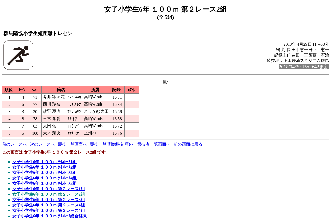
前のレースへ (14, 144)
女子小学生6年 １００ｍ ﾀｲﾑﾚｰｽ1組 (44, 162)
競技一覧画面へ (72, 144)
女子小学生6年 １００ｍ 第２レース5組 (48, 210)
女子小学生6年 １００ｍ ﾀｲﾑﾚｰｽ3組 (44, 172)
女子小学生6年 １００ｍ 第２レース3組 (48, 199)
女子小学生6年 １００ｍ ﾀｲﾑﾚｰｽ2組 (44, 167)
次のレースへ (42, 144)
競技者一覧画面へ (153, 144)
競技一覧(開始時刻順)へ (112, 144)
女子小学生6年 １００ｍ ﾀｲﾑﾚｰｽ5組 (44, 183)
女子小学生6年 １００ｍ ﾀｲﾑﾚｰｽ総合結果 (49, 216)
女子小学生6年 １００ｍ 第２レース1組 (48, 189)
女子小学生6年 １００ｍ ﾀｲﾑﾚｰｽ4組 (44, 178)
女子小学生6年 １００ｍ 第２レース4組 (48, 205)
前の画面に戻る (188, 144)
